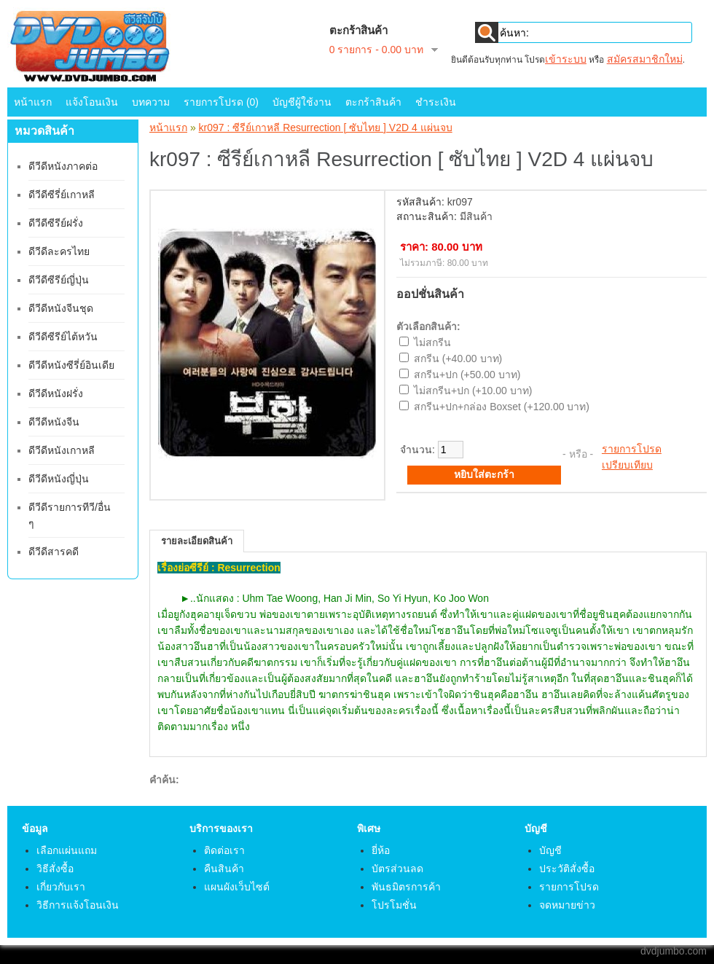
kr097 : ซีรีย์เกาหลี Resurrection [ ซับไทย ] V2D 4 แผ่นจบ (325, 127)
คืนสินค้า (224, 868)
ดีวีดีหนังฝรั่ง (55, 393)
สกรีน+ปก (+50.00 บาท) (467, 374)
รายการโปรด (632, 449)
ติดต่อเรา (224, 850)
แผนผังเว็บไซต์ (237, 887)
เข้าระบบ (565, 59)
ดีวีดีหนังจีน (53, 422)
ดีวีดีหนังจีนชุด (60, 308)
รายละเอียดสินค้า (196, 541)
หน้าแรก (33, 102)
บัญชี (550, 850)
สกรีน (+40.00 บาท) (458, 358)
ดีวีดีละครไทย (59, 251)
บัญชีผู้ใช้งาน (302, 102)
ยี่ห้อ (381, 850)
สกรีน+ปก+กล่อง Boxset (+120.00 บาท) (501, 406)
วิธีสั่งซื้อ (55, 868)
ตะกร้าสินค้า (373, 102)
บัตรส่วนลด (397, 868)
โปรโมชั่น (394, 905)
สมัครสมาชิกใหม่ (645, 59)
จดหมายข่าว (567, 905)
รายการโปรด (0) (221, 102)
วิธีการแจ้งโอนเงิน (77, 905)
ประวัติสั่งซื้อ (567, 868)
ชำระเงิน (435, 102)
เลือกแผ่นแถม (66, 850)
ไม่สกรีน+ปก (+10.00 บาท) (473, 390)
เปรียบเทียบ (627, 465)
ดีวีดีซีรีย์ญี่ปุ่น (58, 280)
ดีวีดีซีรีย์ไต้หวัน (63, 336)
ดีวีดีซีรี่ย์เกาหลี (61, 194)
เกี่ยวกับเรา (60, 887)
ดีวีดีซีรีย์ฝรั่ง (55, 223)
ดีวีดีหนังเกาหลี (61, 450)
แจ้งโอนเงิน (92, 102)
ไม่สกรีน (432, 342)
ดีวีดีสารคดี (53, 551)
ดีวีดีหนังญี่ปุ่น (58, 479)
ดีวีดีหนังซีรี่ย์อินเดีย (71, 365)
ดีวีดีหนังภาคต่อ (63, 166)
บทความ (151, 102)
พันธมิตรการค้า (406, 887)
